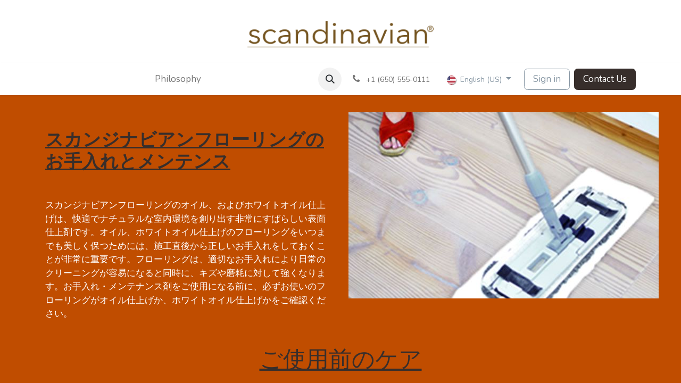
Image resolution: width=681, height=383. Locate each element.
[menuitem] (166, 79)
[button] (330, 79)
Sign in (547, 79)
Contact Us (605, 79)
